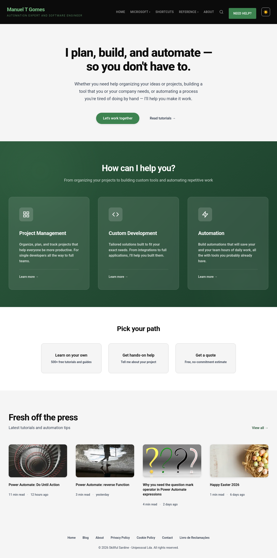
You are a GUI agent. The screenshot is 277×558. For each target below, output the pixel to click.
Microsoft (142, 11)
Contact (167, 535)
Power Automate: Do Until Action (34, 482)
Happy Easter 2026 (224, 482)
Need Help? (243, 11)
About (210, 11)
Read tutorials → (163, 116)
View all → (260, 425)
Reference (190, 11)
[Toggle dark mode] (265, 10)
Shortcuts (166, 11)
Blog (85, 535)
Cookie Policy (146, 535)
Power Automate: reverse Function (102, 482)
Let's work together (117, 116)
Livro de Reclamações (194, 535)
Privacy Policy (120, 535)
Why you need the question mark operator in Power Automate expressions (168, 487)
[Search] (223, 11)
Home (122, 11)
